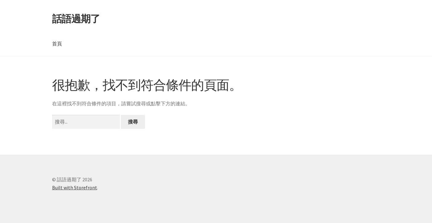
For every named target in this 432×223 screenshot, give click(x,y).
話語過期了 (76, 19)
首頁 (57, 43)
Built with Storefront (74, 187)
